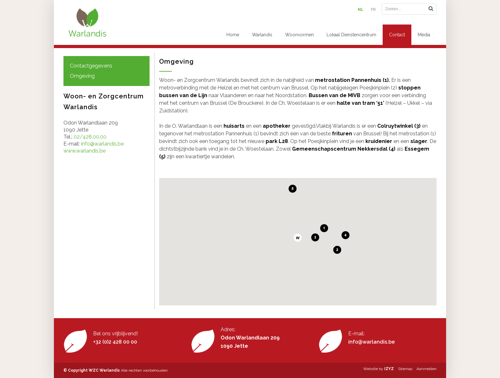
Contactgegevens (91, 66)
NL (361, 9)
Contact (397, 34)
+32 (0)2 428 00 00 (115, 342)
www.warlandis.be (84, 151)
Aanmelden (426, 369)
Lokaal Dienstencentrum (351, 34)
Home (232, 34)
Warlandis (262, 34)
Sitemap (405, 369)
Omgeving (82, 76)
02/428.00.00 (90, 137)
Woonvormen (299, 34)
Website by (378, 369)
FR (373, 9)
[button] (298, 238)
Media (424, 34)
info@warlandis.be (102, 144)
